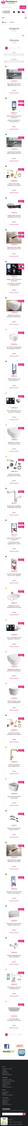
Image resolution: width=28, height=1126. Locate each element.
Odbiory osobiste (6, 1084)
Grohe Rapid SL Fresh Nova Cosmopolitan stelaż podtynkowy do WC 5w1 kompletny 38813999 (14, 989)
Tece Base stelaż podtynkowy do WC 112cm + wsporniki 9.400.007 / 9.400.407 (14, 575)
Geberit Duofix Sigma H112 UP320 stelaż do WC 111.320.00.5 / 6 (14, 121)
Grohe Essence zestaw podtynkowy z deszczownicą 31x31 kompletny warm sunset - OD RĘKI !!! (14, 735)
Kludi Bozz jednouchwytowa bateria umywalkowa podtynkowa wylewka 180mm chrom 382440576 (14, 957)
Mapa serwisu (5, 1073)
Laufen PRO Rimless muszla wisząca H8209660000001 (14, 701)
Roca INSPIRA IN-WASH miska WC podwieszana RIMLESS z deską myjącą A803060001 (14, 348)
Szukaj (22, 7)
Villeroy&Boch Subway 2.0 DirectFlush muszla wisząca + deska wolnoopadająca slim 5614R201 (14, 317)
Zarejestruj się (5, 1099)
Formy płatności (6, 1082)
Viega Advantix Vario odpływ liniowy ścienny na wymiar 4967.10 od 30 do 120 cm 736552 (14, 862)
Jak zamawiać (5, 1092)
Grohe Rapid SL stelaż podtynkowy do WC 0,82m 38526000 (14, 544)
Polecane (12, 22)
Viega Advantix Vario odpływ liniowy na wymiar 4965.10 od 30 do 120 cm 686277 (14, 153)
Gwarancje (4, 1085)
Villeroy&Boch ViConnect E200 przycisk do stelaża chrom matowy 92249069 (14, 925)
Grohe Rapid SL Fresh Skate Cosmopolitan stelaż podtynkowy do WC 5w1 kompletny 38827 (14, 285)
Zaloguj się (5, 1101)
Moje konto (5, 1102)
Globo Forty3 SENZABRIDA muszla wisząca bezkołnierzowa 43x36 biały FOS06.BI (14, 798)
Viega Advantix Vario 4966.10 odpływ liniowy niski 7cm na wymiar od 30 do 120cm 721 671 (14, 86)
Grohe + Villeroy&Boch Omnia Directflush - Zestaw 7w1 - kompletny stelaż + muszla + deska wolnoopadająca (14, 640)
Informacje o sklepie (7, 1068)
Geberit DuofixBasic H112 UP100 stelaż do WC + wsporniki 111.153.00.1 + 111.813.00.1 (14, 381)
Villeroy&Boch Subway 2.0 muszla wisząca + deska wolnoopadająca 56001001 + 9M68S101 (14, 444)
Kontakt (4, 1070)
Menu (3, 17)
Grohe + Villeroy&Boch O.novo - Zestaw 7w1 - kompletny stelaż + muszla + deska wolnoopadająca (14, 413)
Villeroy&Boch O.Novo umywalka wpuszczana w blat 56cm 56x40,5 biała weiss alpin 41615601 (14, 608)
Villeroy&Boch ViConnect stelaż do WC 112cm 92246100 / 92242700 (14, 893)
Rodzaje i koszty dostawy (8, 1081)
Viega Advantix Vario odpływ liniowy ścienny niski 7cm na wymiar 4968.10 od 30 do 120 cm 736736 (14, 249)
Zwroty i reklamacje (7, 1087)
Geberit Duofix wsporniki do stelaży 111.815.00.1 (14, 828)
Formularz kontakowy (7, 1095)
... (16, 48)
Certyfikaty (4, 1071)
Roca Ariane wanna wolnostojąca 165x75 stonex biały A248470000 (14, 1020)
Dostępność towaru (7, 1079)
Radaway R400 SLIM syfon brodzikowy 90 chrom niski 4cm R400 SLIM (14, 217)
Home (4, 22)
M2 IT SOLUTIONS (17, 1122)
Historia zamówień (6, 1104)
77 (19, 48)
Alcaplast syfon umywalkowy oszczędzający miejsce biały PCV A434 (14, 507)
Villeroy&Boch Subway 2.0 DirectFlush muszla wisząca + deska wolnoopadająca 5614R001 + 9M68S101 (14, 671)
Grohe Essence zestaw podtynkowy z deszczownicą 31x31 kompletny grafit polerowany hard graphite (14, 476)
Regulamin (4, 1093)
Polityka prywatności (7, 1074)
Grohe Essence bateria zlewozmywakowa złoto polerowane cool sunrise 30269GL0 (14, 767)
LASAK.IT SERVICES (17, 1124)
